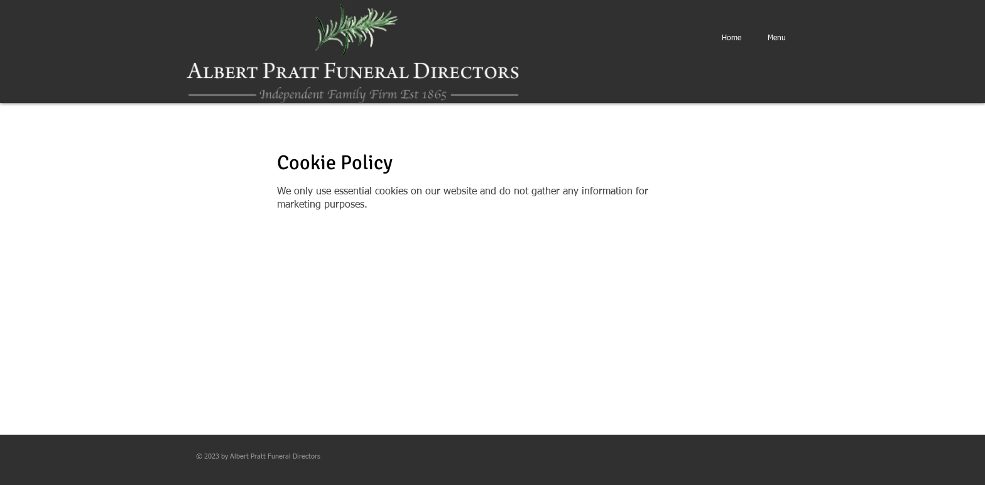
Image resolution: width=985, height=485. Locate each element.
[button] (776, 38)
